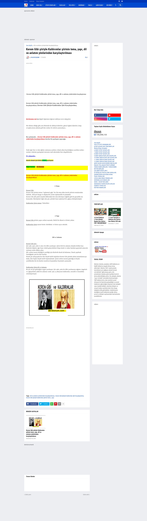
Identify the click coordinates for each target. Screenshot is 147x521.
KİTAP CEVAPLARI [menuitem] (50, 5)
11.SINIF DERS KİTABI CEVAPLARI (104, 159)
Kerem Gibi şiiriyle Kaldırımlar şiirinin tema (38, 397)
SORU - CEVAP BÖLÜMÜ (101, 182)
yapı (52, 397)
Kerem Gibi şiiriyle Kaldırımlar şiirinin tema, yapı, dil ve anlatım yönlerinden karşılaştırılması (35, 433)
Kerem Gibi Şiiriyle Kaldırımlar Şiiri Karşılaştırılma (69, 396)
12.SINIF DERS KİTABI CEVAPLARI (104, 161)
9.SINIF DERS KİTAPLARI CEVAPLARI (105, 156)
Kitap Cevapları (40, 1)
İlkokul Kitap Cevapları (100, 148)
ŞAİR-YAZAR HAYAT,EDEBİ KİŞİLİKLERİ (105, 163)
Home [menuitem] (32, 5)
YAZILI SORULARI (99, 176)
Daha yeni (28, 494)
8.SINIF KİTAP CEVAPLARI (102, 154)
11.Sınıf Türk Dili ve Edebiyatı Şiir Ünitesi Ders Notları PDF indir (114, 219)
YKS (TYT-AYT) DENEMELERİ (102, 144)
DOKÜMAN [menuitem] (81, 5)
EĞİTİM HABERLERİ (100, 187)
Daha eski (86, 494)
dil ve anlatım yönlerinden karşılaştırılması (46, 45)
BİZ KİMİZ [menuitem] (109, 5)
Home (25, 1)
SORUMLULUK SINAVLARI (102, 180)
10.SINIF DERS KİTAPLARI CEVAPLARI (105, 157)
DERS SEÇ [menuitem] (39, 5)
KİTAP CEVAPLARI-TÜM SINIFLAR (104, 146)
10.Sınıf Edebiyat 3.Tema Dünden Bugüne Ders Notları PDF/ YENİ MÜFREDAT (100, 220)
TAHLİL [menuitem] (90, 5)
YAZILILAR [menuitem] (62, 5)
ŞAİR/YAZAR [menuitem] (99, 5)
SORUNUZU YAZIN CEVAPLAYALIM (104, 184)
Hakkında (31, 1)
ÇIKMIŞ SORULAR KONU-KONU (103, 174)
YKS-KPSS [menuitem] (72, 5)
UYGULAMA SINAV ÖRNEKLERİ (103, 178)
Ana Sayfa (29, 45)
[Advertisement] (57, 347)
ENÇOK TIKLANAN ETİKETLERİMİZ (104, 165)
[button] (116, 5)
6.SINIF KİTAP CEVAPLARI (102, 150)
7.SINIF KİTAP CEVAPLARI (102, 152)
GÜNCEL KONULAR (100, 185)
